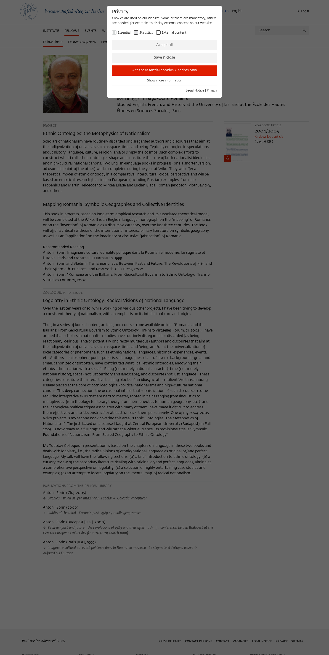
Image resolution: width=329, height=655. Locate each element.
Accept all (164, 45)
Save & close (164, 57)
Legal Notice (195, 90)
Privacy (212, 90)
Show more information (164, 80)
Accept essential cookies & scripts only (164, 70)
